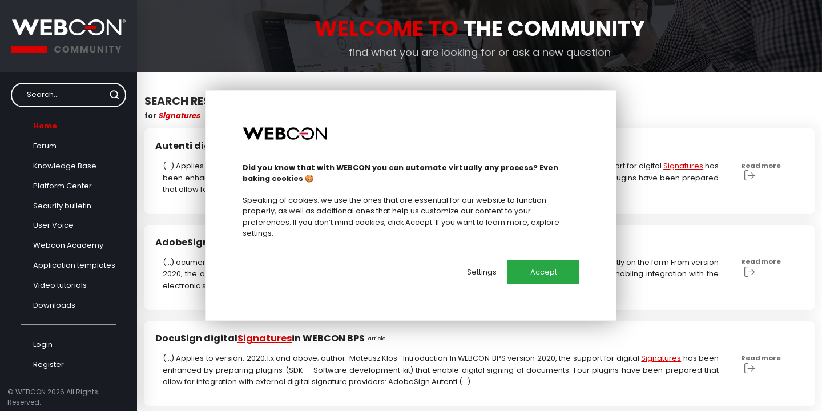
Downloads (54, 305)
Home (45, 125)
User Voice (53, 225)
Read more (761, 171)
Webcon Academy (68, 245)
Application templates (74, 265)
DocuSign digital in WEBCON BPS (274, 338)
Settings (482, 272)
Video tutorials (60, 285)
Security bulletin (62, 205)
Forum (45, 145)
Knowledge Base (64, 165)
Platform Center (62, 185)
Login (43, 344)
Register (48, 364)
